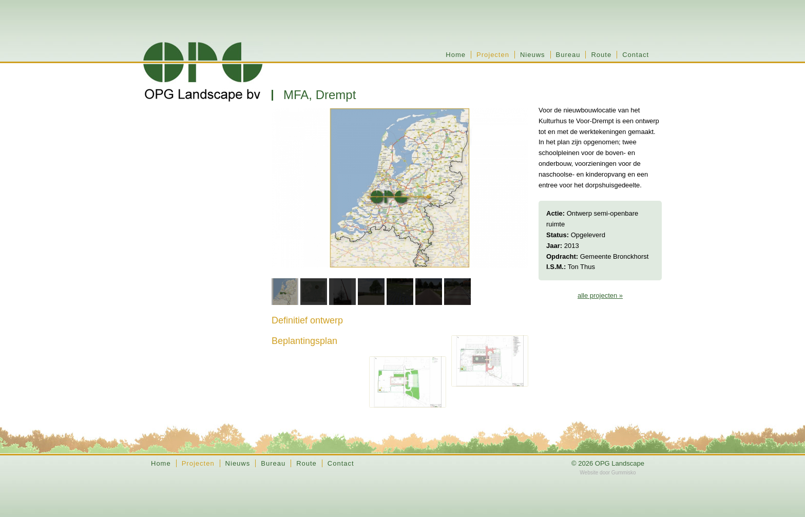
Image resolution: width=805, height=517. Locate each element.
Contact (635, 55)
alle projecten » (600, 295)
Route (601, 55)
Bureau (568, 55)
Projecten (492, 55)
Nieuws (532, 55)
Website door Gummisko (608, 472)
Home (456, 55)
